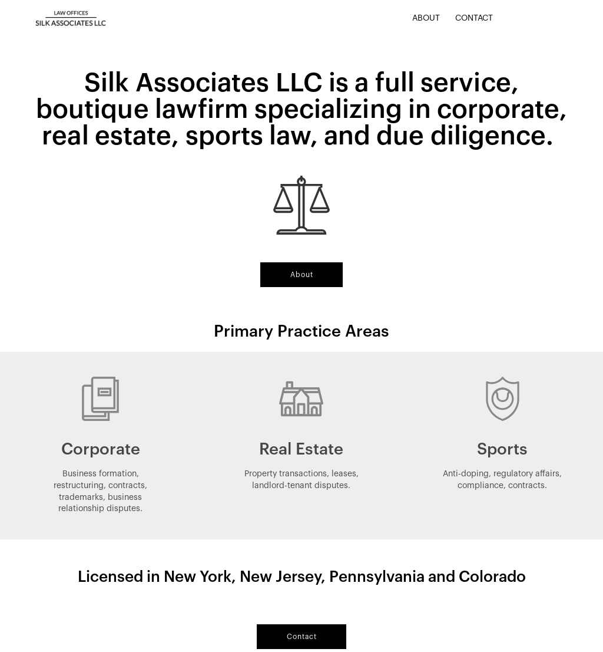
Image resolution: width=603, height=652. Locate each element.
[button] (301, 274)
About (426, 18)
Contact (474, 18)
